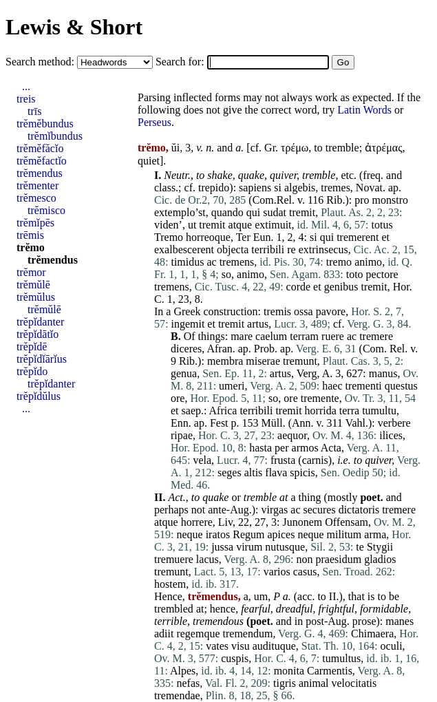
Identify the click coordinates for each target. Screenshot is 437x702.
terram (304, 336)
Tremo (168, 237)
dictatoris (359, 509)
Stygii (380, 547)
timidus (187, 262)
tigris (284, 683)
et (385, 237)
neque (189, 534)
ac (211, 262)
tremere (376, 336)
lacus (207, 559)
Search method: (41, 61)
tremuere (173, 559)
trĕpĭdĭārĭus (42, 359)
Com (373, 348)
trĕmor (31, 272)
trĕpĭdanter (40, 322)
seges (229, 472)
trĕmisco (46, 210)
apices (281, 534)
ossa (303, 311)
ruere (332, 336)
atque (240, 225)
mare (242, 336)
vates (217, 646)
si (277, 187)
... (26, 86)
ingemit (187, 324)
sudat (274, 212)
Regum (248, 534)
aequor (292, 435)
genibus (341, 286)
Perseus (154, 122)
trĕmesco (36, 198)
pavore (331, 311)
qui (253, 212)
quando (227, 212)
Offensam (346, 522)
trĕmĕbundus (45, 123)
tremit (302, 212)
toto (354, 274)
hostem (170, 584)
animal (314, 683)
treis (26, 99)
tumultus (341, 658)
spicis (302, 472)
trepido (213, 187)
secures (319, 509)
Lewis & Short (74, 26)
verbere (394, 423)
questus (401, 386)
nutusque (285, 547)
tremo (339, 262)
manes (399, 621)
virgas (275, 509)
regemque (198, 633)
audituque (274, 646)
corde (298, 286)
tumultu (379, 410)
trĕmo (31, 247)
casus (305, 571)
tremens (237, 262)
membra (225, 361)
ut (192, 225)
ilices (391, 435)
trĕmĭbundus (55, 136)
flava (276, 472)
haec (332, 386)
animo (368, 262)
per (281, 448)
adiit (163, 633)
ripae (182, 435)
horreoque (208, 237)
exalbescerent (184, 249)
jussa (222, 547)
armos (305, 448)
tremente (320, 398)
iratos (218, 534)
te (360, 547)
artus (257, 324)
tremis (277, 311)
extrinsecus (323, 249)
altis (253, 472)
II (333, 596)
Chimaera (372, 633)
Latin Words (364, 110)
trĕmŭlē (33, 284)
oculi (392, 646)
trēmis (30, 235)
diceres (186, 348)
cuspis (234, 658)
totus (382, 225)
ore (177, 398)
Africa (223, 410)
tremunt (300, 361)
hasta (260, 448)
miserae (263, 361)
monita (289, 671)
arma (375, 534)
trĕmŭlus (36, 297)
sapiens (255, 187)
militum (344, 534)
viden (166, 225)
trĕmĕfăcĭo (40, 148)
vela (202, 460)
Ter (243, 237)
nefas (188, 683)
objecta (232, 249)
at (283, 497)
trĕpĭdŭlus (39, 396)
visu (240, 646)
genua (184, 373)
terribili (267, 249)
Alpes (182, 671)
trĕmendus (40, 173)
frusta (282, 460)
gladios (380, 559)
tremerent (358, 237)
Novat (369, 187)
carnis (315, 460)
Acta (331, 448)
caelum (271, 336)
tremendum (248, 633)
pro (361, 200)
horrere (197, 522)
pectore (382, 274)
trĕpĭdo (32, 371)
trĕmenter (37, 185)
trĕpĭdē (32, 346)
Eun (262, 237)
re (291, 249)
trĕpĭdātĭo (37, 334)
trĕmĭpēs (35, 222)
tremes (335, 187)
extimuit (273, 225)
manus (383, 373)
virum (249, 547)
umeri (231, 386)
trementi (363, 386)
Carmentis (329, 671)
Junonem (302, 522)
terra (349, 410)
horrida (321, 410)
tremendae (177, 695)
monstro (390, 200)
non (305, 559)
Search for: (181, 61)
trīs (34, 111)
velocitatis (354, 683)
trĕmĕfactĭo (42, 161)
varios (277, 571)
